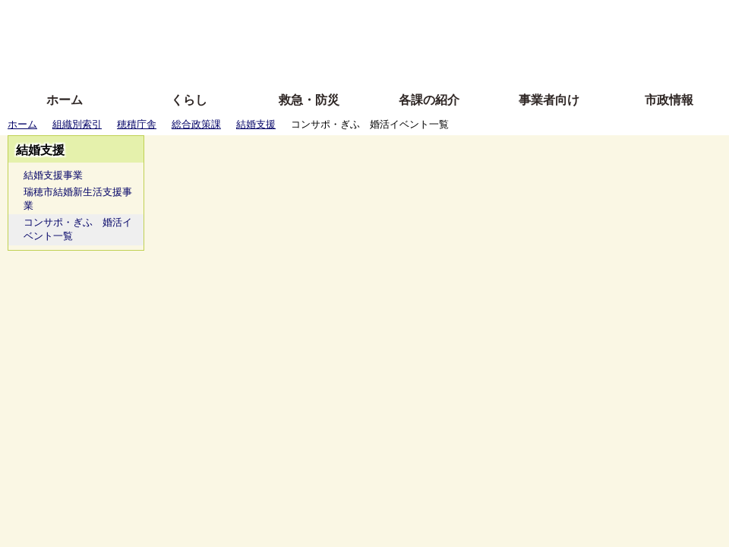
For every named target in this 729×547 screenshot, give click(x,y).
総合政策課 (196, 124)
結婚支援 (256, 124)
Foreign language (266, 39)
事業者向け (549, 99)
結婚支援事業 (53, 175)
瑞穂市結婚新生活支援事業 (78, 198)
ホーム (64, 99)
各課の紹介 (429, 99)
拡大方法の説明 (254, 62)
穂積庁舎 (136, 124)
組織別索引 (77, 124)
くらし (189, 99)
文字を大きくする (377, 39)
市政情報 (669, 99)
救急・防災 (309, 99)
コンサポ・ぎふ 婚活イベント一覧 (78, 229)
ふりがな (243, 17)
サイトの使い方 (347, 62)
